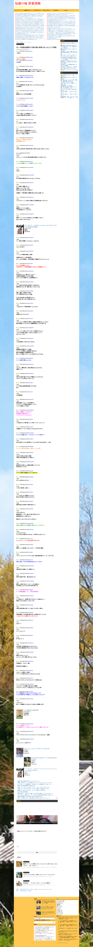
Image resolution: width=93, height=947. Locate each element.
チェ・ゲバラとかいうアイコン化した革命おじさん (44, 937)
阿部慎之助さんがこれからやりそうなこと (42, 932)
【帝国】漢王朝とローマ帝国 (25, 890)
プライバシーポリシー (46, 10)
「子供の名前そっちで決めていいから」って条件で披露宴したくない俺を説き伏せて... (30, 32)
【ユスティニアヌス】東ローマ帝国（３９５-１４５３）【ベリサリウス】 (39, 874)
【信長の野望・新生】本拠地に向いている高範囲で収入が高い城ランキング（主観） (48, 902)
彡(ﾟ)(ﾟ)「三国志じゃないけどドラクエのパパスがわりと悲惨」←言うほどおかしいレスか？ (48, 907)
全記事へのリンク (27, 10)
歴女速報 (58, 904)
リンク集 (65, 10)
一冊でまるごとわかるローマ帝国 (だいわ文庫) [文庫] (36, 748)
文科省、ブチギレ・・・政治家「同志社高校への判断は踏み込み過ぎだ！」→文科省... (62, 33)
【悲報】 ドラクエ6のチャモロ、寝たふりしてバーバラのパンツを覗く (59, 28)
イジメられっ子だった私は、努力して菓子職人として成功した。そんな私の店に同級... (62, 18)
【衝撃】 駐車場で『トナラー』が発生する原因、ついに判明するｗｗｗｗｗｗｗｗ (61, 31)
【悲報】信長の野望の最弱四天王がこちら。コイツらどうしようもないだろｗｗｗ (48, 913)
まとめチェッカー (60, 903)
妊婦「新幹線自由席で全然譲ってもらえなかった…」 (56, 19)
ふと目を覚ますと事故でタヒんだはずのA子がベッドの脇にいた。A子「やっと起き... (61, 24)
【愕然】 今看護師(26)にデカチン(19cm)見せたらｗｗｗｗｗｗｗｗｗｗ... (59, 34)
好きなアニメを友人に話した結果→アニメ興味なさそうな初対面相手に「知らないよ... (30, 23)
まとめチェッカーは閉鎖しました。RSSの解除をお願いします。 (27, 39)
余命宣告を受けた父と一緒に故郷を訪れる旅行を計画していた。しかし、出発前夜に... (30, 35)
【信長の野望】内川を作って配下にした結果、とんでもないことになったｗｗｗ (36, 889)
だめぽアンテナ (59, 910)
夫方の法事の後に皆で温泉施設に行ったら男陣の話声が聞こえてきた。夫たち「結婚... (30, 14)
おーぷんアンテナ (60, 912)
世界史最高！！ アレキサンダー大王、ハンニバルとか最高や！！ (37, 883)
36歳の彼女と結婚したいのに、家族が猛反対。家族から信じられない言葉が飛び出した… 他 (44, 940)
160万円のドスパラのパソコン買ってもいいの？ (55, 39)
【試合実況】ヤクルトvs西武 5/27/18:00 (42, 929)
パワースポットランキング (63, 942)
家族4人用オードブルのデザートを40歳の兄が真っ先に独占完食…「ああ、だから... (61, 16)
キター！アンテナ (60, 913)
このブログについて (37, 10)
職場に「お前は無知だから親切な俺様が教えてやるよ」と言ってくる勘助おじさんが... (30, 13)
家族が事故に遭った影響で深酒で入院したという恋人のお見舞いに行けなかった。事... (62, 22)
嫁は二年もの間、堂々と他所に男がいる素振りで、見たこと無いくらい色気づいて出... (30, 34)
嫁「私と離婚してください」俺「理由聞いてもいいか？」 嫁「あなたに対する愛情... (61, 25)
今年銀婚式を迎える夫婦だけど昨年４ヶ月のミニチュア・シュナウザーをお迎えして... (30, 38)
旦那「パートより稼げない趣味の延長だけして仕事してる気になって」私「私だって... (30, 31)
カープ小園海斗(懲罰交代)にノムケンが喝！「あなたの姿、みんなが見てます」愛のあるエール (44, 931)
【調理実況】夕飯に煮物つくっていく (23, 33)
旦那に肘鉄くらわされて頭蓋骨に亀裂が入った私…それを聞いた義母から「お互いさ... (30, 22)
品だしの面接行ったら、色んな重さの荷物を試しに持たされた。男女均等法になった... (30, 18)
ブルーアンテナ (59, 914)
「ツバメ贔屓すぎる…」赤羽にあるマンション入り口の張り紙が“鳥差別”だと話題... (61, 32)
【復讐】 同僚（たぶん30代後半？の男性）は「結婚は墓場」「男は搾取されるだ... (30, 15)
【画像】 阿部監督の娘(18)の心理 (41, 935)
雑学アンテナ (59, 905)
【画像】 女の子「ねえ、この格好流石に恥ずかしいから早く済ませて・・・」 (60, 30)
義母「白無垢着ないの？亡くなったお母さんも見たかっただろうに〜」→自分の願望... (30, 29)
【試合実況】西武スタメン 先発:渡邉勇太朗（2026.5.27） (45, 926)
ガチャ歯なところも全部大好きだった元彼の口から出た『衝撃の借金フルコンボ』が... (30, 24)
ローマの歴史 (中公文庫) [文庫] (30, 710)
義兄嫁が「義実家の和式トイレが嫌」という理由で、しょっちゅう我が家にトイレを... (30, 28)
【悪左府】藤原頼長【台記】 (52, 38)
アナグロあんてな (60, 902)
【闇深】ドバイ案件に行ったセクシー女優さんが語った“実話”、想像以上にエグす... (61, 13)
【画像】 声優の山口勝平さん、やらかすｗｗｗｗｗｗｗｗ (45, 936)
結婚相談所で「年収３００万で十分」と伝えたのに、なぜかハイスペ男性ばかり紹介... (62, 15)
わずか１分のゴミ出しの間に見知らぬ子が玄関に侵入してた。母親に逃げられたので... (62, 17)
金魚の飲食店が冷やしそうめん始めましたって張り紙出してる (58, 14)
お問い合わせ (56, 10)
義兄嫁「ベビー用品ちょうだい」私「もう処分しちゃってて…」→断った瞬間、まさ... (30, 19)
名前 (18, 846)
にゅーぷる (59, 907)
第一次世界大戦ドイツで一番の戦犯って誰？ (66, 928)
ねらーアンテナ (59, 906)
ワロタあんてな (59, 911)
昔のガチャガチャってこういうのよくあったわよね (25, 17)
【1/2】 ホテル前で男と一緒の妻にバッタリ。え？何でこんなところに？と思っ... (30, 16)
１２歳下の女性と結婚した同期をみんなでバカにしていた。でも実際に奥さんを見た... (62, 23)
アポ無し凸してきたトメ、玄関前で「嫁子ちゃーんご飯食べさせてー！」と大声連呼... (30, 25)
